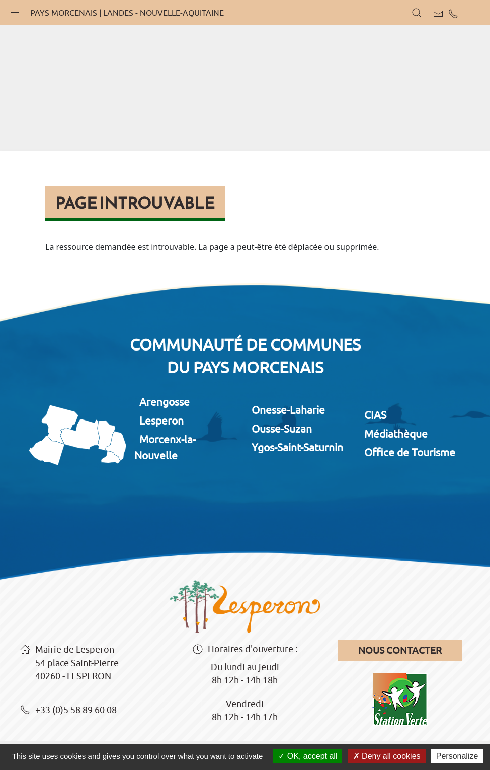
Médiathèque (396, 434)
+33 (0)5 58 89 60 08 (68, 711)
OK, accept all (307, 756)
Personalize (457, 756)
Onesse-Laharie (288, 410)
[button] (15, 10)
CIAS (375, 415)
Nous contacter (400, 650)
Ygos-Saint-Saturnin (297, 447)
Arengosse (164, 402)
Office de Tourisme (409, 452)
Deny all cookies (387, 756)
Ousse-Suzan (282, 429)
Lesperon (161, 420)
